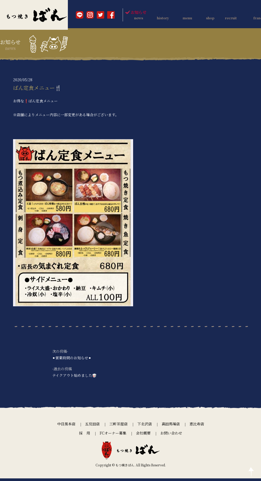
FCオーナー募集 (113, 435)
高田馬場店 (171, 426)
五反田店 (92, 426)
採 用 (84, 435)
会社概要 (143, 435)
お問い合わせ (171, 435)
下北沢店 (144, 426)
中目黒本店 (66, 426)
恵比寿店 (196, 426)
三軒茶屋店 (118, 426)
